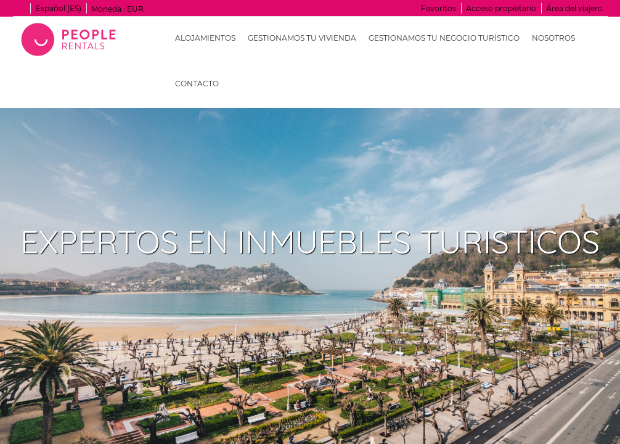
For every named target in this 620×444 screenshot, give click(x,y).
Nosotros (553, 38)
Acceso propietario (501, 8)
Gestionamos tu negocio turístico (444, 38)
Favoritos (438, 8)
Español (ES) (58, 8)
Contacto (197, 83)
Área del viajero (574, 8)
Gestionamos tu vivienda (302, 38)
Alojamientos (205, 38)
